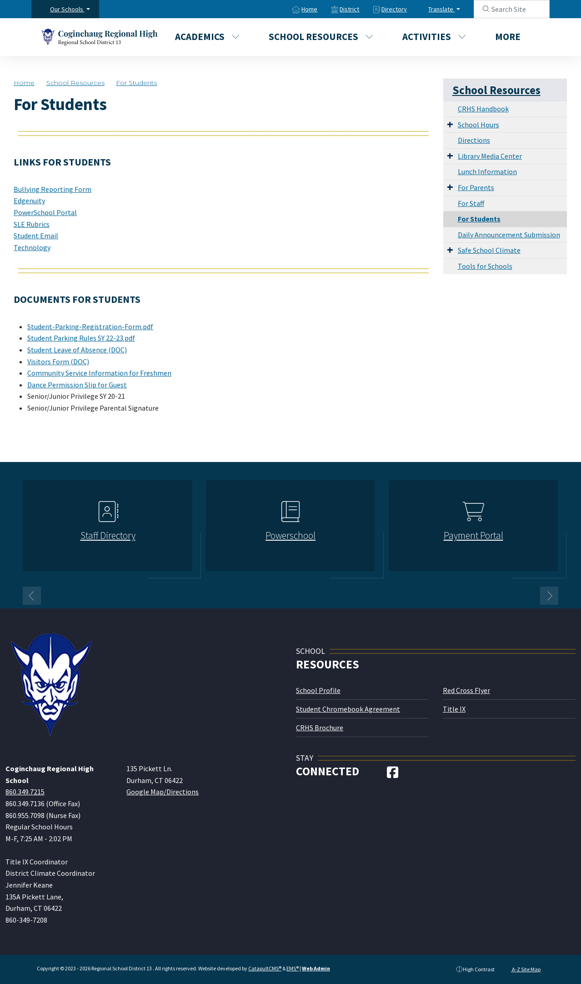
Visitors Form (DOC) (58, 361)
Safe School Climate (489, 250)
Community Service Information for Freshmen (99, 372)
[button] (70, 9)
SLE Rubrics (32, 224)
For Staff (471, 203)
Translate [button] (441, 9)
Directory (394, 9)
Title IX (454, 708)
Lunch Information (487, 171)
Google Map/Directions (162, 791)
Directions (474, 140)
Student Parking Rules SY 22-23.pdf (81, 337)
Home (309, 9)
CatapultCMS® (264, 968)
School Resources (321, 36)
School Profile (318, 690)
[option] (107, 529)
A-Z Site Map (522, 969)
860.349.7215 (25, 791)
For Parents (476, 187)
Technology (32, 247)
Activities (434, 36)
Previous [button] (32, 596)
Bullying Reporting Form (52, 189)
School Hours (478, 124)
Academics (207, 36)
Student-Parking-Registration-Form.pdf (90, 326)
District (349, 9)
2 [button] (297, 594)
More (512, 36)
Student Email (36, 235)
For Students (136, 83)
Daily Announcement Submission (509, 234)
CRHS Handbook (483, 108)
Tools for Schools (485, 266)
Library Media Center (490, 156)
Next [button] (549, 596)
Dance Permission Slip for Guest (77, 384)
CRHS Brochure (319, 727)
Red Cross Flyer (466, 690)
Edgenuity (29, 200)
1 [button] (283, 594)
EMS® (292, 968)
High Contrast (479, 969)
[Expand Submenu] (450, 124)
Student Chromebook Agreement (348, 708)
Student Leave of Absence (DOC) (77, 349)
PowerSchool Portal (45, 212)
